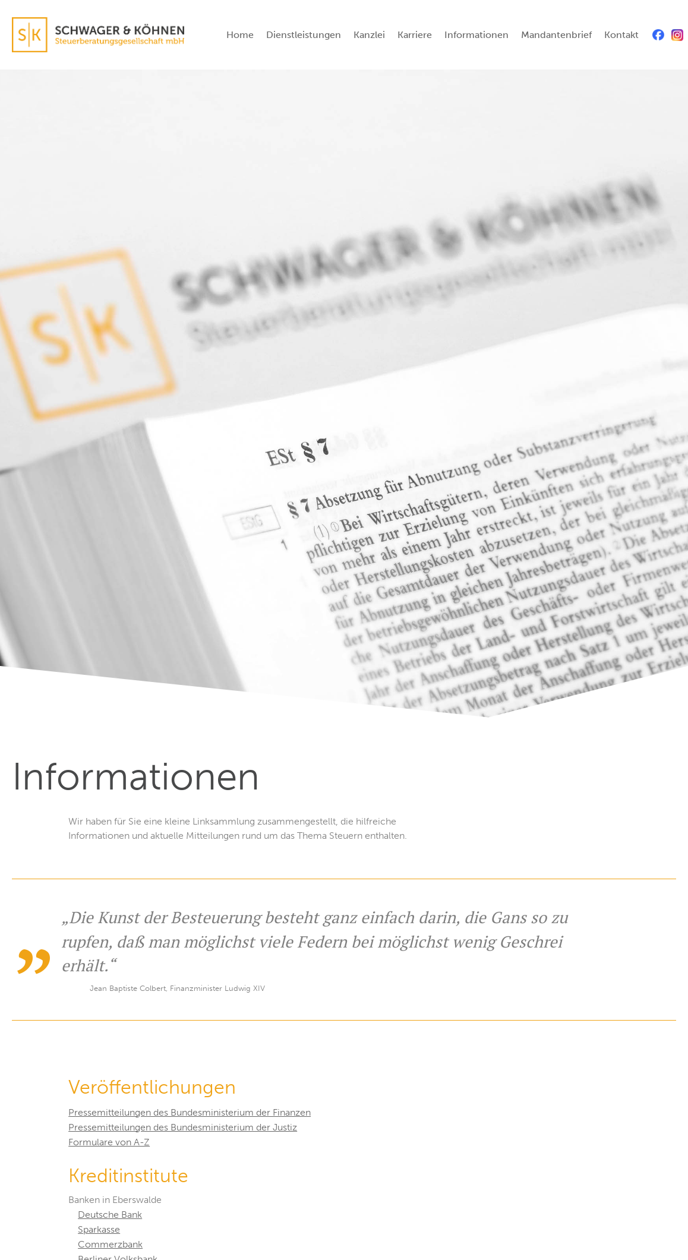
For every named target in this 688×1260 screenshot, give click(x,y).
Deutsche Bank (110, 1214)
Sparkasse (99, 1229)
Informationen (476, 34)
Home (240, 34)
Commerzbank (110, 1244)
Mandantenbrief (556, 34)
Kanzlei (369, 34)
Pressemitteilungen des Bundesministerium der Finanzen (189, 1112)
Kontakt (621, 34)
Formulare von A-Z (109, 1142)
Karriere (414, 34)
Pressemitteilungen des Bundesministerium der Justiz (182, 1127)
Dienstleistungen (303, 34)
